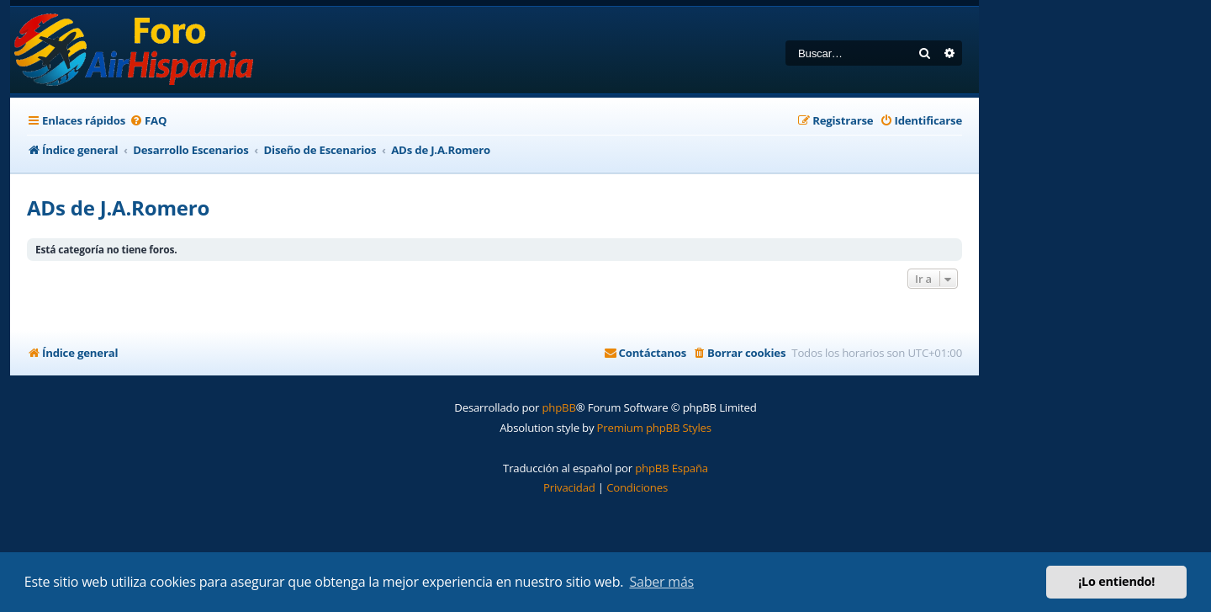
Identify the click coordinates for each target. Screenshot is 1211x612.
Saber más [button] (661, 581)
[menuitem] (148, 121)
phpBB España (671, 468)
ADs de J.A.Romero (118, 207)
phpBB (558, 407)
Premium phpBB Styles (654, 427)
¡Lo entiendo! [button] (1116, 581)
